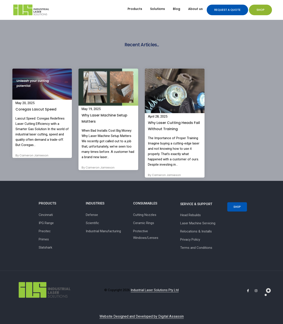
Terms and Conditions (196, 248)
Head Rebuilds (190, 215)
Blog (176, 9)
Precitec (45, 231)
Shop (260, 10)
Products (135, 9)
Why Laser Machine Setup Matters (104, 118)
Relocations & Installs (196, 231)
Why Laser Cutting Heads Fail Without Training (174, 125)
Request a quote (227, 10)
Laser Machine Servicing (197, 223)
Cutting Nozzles (144, 215)
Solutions (157, 9)
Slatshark (45, 247)
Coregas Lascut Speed (35, 109)
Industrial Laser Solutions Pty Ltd (155, 290)
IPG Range (46, 223)
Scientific (92, 223)
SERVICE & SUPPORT (196, 204)
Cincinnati (46, 215)
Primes (44, 239)
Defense (92, 215)
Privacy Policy (190, 240)
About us (195, 9)
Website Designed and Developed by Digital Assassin (141, 316)
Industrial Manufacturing (103, 231)
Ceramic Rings (143, 223)
